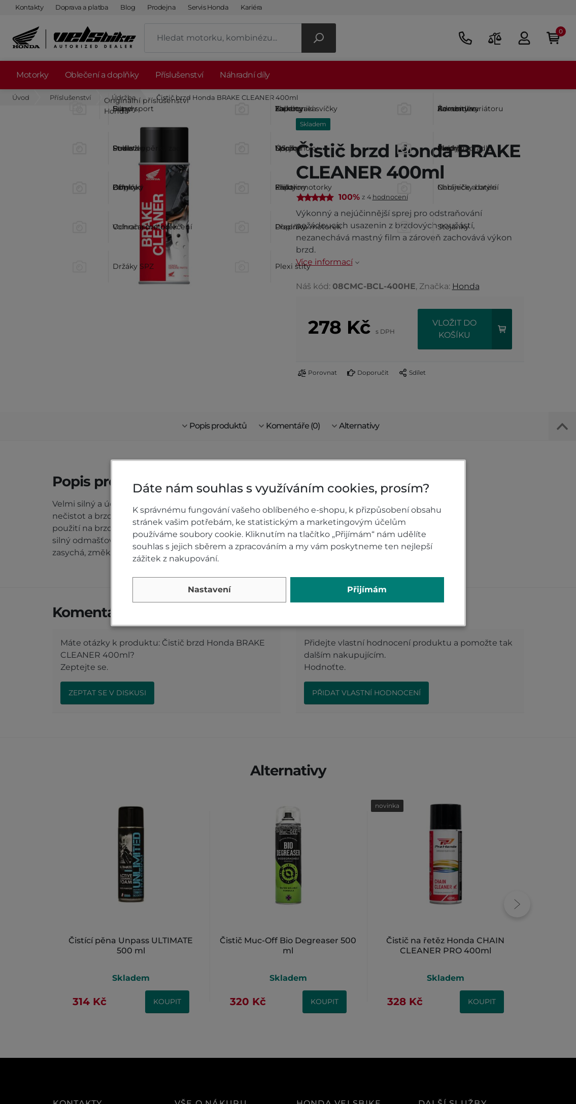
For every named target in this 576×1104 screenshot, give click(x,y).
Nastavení (209, 589)
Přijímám (367, 589)
